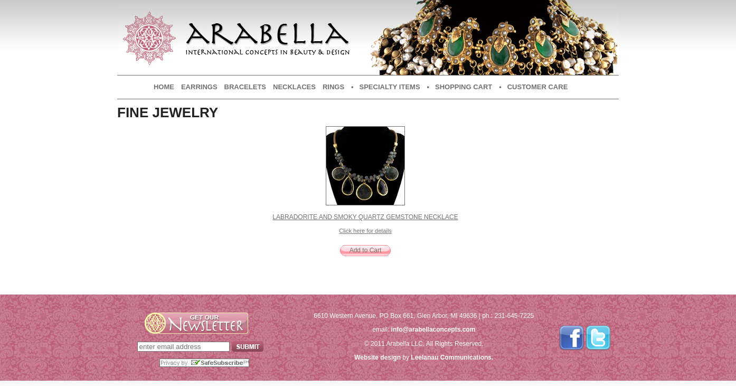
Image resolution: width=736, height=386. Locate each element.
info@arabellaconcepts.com (433, 329)
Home (164, 87)
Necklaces (294, 87)
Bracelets (245, 87)
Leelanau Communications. (452, 357)
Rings (333, 87)
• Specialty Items (385, 87)
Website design (377, 357)
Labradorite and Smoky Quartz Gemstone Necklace (365, 217)
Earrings (199, 87)
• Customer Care (533, 87)
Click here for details (365, 231)
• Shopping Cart (460, 87)
